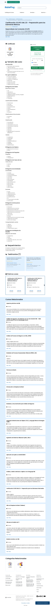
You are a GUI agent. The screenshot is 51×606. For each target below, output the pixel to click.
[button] (44, 285)
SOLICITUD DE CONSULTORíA (37, 53)
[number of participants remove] (32, 60)
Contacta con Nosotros (13, 2)
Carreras (39, 587)
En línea (35, 62)
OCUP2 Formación (19, 19)
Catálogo (8, 578)
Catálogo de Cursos (9, 12)
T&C (38, 591)
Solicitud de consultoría (19, 582)
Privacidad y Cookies (25, 603)
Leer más (8, 36)
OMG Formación (12, 19)
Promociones (9, 580)
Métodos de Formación (9, 583)
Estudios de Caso (19, 579)
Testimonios (40, 585)
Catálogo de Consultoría (19, 585)
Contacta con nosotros (42, 603)
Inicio (7, 19)
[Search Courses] (32, 8)
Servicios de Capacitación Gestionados (29, 581)
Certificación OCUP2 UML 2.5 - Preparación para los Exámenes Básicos (19, 20)
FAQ (38, 589)
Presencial (35, 64)
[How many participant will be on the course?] (37, 60)
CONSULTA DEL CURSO (37, 48)
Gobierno (22, 12)
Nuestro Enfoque (20, 577)
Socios (38, 581)
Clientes (39, 583)
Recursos (8, 585)
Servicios (32, 12)
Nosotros (43, 12)
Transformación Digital (30, 577)
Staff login (25, 605)
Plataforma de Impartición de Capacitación (30, 585)
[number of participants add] (42, 60)
